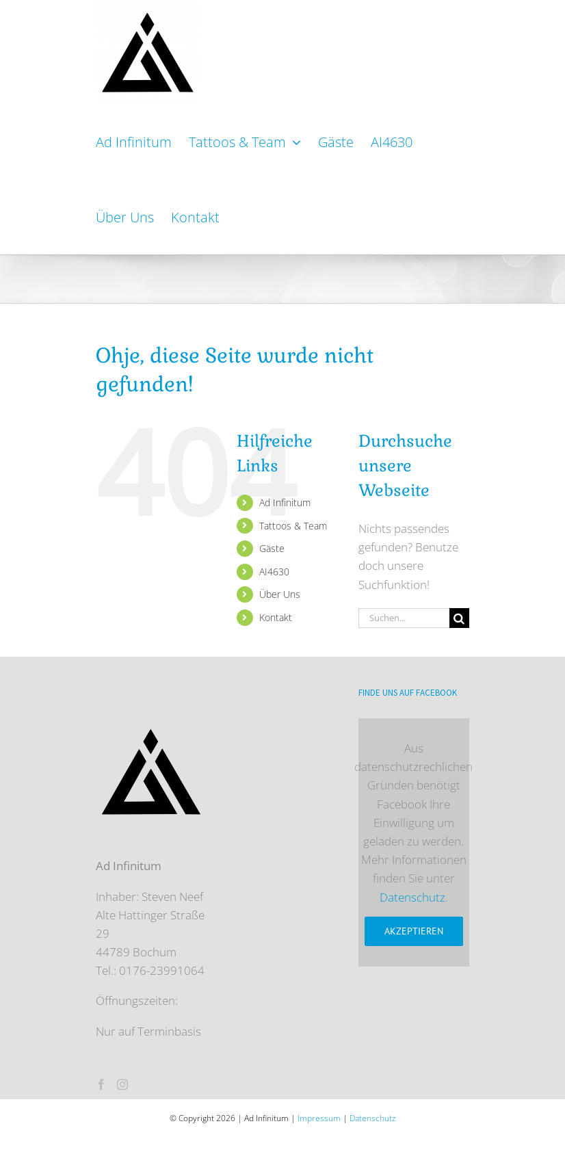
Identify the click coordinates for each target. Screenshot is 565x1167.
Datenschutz (412, 897)
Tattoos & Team (293, 525)
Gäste (272, 548)
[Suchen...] (403, 618)
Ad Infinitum (285, 502)
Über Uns (279, 594)
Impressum (319, 1118)
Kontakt (275, 617)
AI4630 (274, 571)
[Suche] (459, 618)
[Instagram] (122, 1084)
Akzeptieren (413, 931)
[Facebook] (101, 1084)
